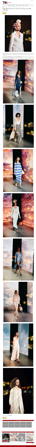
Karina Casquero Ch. (10, 415)
